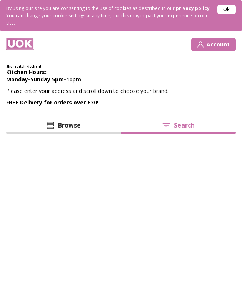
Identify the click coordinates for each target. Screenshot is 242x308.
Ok (226, 9)
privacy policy (193, 8)
